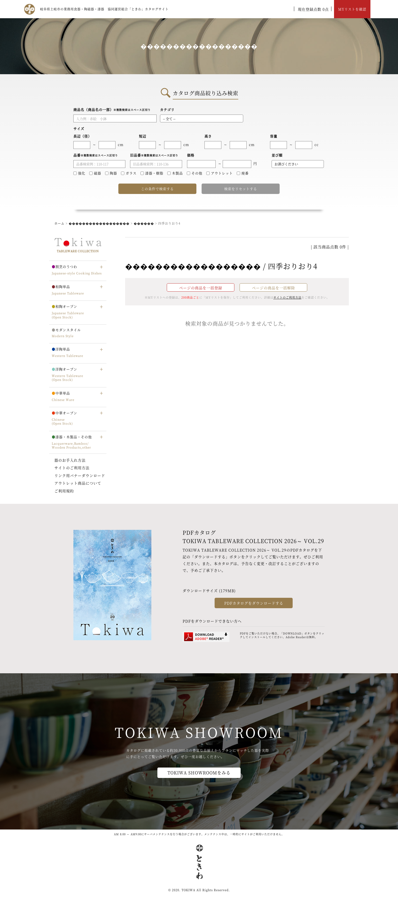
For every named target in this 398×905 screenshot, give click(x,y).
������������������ (99, 223)
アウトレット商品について (77, 483)
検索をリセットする (240, 188)
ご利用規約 (64, 490)
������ (144, 223)
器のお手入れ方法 (70, 460)
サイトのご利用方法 (71, 467)
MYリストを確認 (352, 9)
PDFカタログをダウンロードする (253, 603)
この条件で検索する (157, 188)
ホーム (59, 223)
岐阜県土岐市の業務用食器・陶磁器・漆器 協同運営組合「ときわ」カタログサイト (104, 9)
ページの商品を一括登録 (200, 287)
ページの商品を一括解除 (273, 287)
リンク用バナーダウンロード (79, 475)
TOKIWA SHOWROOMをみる (199, 773)
